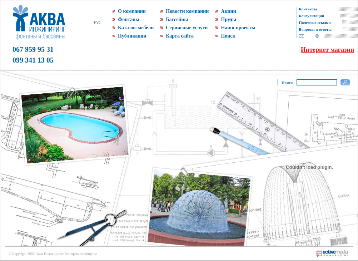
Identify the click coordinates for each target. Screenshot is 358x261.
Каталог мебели (136, 27)
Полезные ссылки (314, 22)
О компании (132, 11)
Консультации (311, 16)
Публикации (132, 36)
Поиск (228, 36)
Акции (228, 11)
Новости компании (187, 11)
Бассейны (177, 19)
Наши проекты (238, 27)
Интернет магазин (327, 49)
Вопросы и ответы (315, 29)
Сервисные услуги (187, 27)
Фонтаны (128, 19)
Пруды (228, 19)
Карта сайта (180, 36)
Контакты (308, 9)
